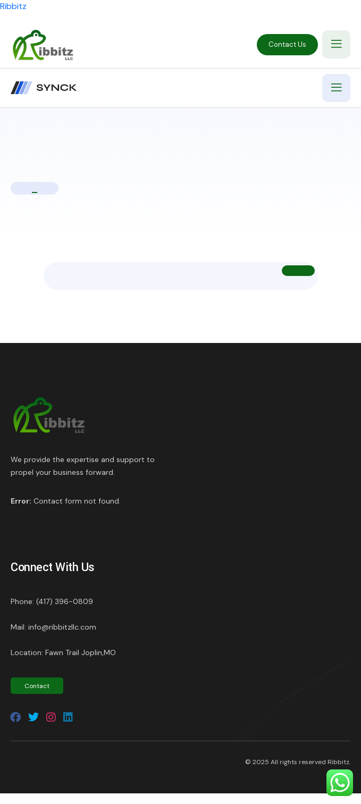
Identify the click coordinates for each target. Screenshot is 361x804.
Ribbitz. (339, 762)
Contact (36, 686)
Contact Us (287, 44)
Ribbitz (13, 6)
